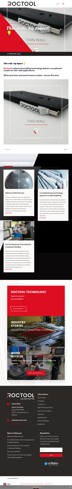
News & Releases (43, 421)
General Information (44, 411)
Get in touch (35, 373)
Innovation (13, 24)
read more (8, 213)
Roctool (7, 68)
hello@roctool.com (19, 420)
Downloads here (17, 424)
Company (41, 401)
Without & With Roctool (14, 193)
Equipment (41, 424)
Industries (41, 414)
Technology (41, 398)
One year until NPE (13, 451)
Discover (17, 309)
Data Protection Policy (45, 407)
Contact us (41, 404)
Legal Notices (42, 417)
